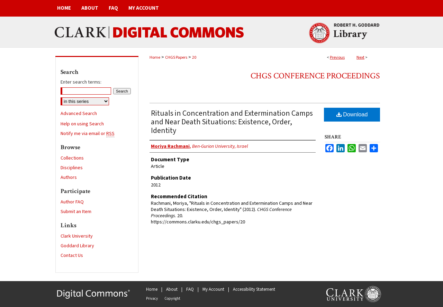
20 (194, 57)
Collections (72, 158)
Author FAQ (72, 202)
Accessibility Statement (254, 289)
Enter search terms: (81, 82)
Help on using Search (82, 124)
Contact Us (72, 255)
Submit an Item (76, 211)
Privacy (152, 298)
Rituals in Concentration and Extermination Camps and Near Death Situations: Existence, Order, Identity (232, 122)
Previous (337, 57)
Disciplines (72, 167)
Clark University (77, 236)
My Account (213, 289)
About (172, 289)
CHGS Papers (176, 57)
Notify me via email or (88, 133)
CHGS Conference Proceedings (315, 75)
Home (155, 57)
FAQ (190, 289)
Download (352, 114)
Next (360, 57)
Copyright (172, 298)
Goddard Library (77, 245)
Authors (69, 177)
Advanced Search (79, 113)
